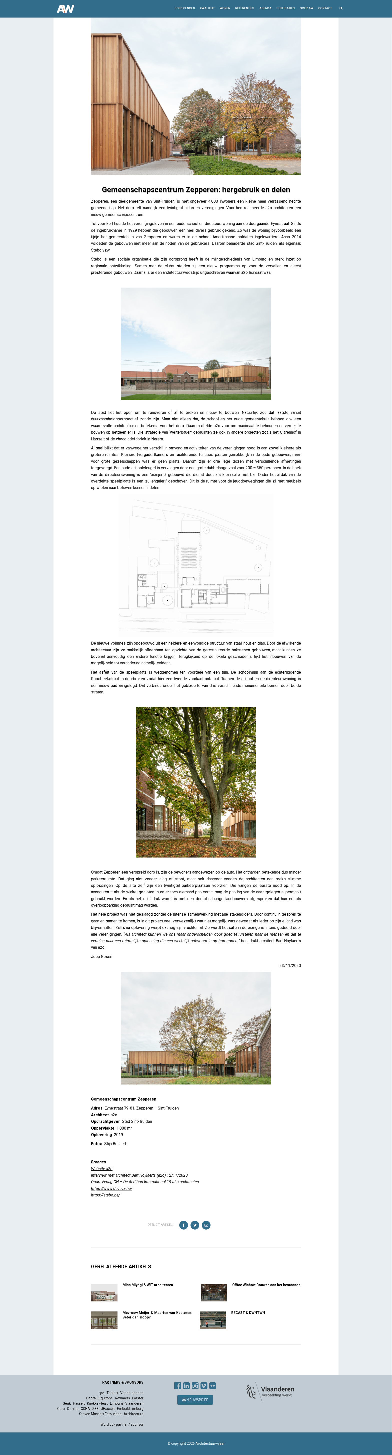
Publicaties (285, 8)
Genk (67, 1403)
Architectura (134, 1414)
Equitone (106, 1398)
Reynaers (122, 1398)
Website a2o (101, 1168)
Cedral (91, 1398)
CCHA (85, 1409)
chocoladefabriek (131, 439)
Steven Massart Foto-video (100, 1414)
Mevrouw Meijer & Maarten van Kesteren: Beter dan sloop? (157, 1315)
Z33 (95, 1409)
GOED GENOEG (184, 8)
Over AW (306, 8)
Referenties (244, 8)
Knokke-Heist (97, 1403)
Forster (138, 1398)
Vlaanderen (134, 1403)
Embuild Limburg (130, 1409)
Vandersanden (132, 1393)
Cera (61, 1409)
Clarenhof (288, 432)
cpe (101, 1393)
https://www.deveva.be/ (111, 1188)
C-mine (72, 1409)
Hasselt (79, 1403)
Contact (325, 8)
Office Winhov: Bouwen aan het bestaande (266, 1285)
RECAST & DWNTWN (248, 1313)
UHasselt (108, 1409)
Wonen (225, 8)
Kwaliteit (207, 8)
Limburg (116, 1403)
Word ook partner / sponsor (122, 1424)
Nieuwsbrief (195, 1400)
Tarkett (112, 1393)
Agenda (265, 8)
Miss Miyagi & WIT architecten (147, 1285)
